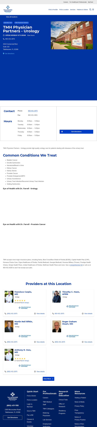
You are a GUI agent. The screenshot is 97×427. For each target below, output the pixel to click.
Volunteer (30, 426)
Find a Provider (53, 7)
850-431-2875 (10, 39)
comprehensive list (76, 265)
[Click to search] (90, 10)
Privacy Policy (79, 406)
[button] (93, 10)
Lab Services (47, 420)
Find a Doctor (31, 396)
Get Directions (12, 417)
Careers (65, 2)
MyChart (90, 2)
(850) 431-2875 (11, 313)
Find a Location (64, 7)
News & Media (79, 402)
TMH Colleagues (48, 409)
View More (48, 379)
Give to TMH (31, 411)
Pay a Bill (30, 415)
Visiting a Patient (80, 398)
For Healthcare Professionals (78, 2)
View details (39, 313)
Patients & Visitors (82, 7)
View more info (24, 302)
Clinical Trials (63, 400)
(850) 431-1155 (13, 405)
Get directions (9, 53)
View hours (31, 35)
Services (72, 7)
